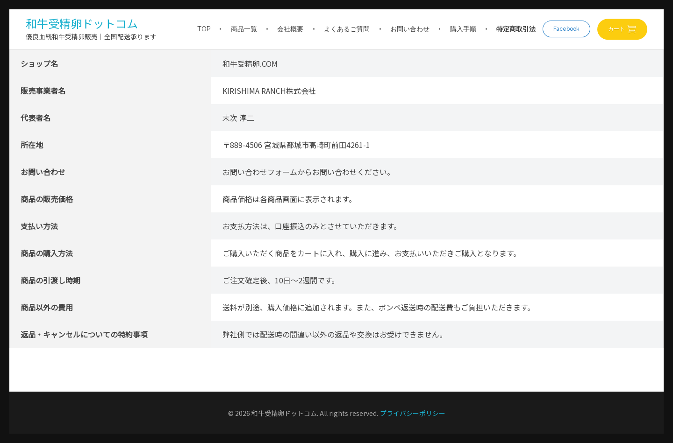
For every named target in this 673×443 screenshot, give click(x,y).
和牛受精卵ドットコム (82, 22)
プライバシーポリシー (412, 413)
